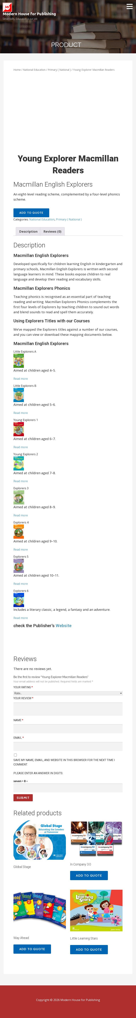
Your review (23, 698)
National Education (34, 69)
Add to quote (31, 212)
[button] (131, 6)
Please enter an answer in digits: (38, 773)
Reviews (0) (52, 231)
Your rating (23, 687)
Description (28, 231)
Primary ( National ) (59, 69)
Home (17, 69)
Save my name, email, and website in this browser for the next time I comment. (64, 762)
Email (18, 737)
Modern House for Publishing (29, 14)
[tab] (28, 231)
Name (18, 720)
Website (64, 625)
